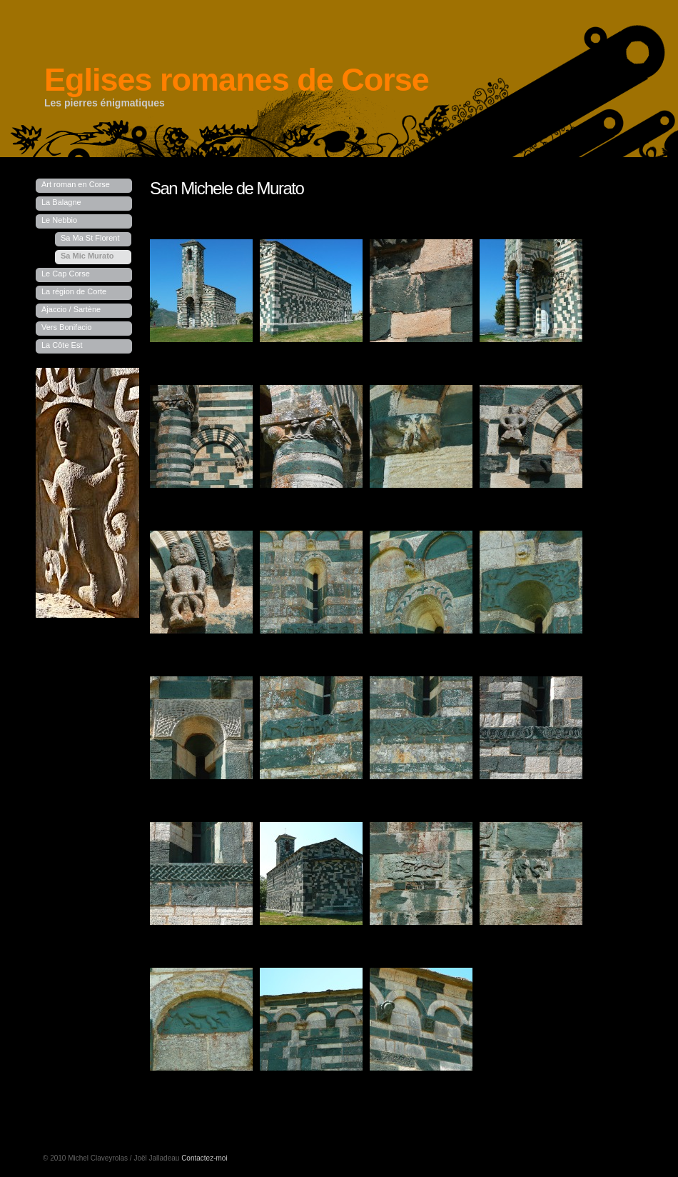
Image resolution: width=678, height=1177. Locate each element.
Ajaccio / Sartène (71, 309)
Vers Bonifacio (66, 327)
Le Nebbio (59, 220)
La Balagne (61, 202)
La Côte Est (61, 345)
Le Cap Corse (65, 273)
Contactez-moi (204, 1158)
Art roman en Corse (75, 184)
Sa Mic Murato (87, 255)
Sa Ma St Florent (90, 238)
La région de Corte (73, 291)
